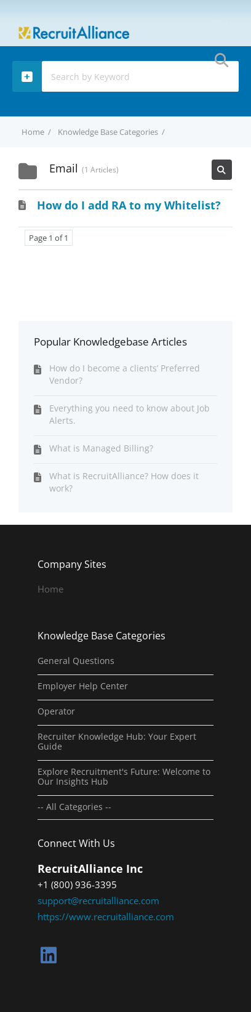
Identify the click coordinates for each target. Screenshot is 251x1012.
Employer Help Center (83, 686)
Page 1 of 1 (48, 237)
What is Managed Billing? (101, 448)
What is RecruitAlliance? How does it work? (124, 482)
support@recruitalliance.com (98, 900)
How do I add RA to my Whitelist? (129, 205)
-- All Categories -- (74, 807)
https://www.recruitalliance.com (106, 916)
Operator (56, 711)
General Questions (76, 661)
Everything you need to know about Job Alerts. (129, 414)
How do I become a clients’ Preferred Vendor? (124, 374)
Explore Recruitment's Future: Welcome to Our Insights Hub (124, 777)
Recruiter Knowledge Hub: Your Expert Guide (117, 741)
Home (50, 589)
